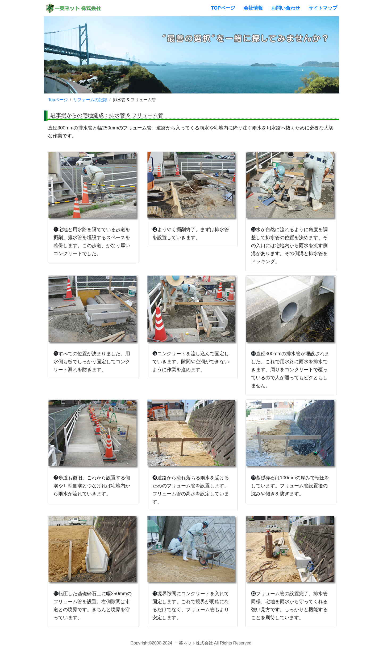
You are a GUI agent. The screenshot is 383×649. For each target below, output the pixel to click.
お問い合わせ (285, 8)
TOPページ (223, 8)
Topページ (58, 99)
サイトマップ (323, 8)
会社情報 (253, 8)
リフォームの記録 (90, 99)
